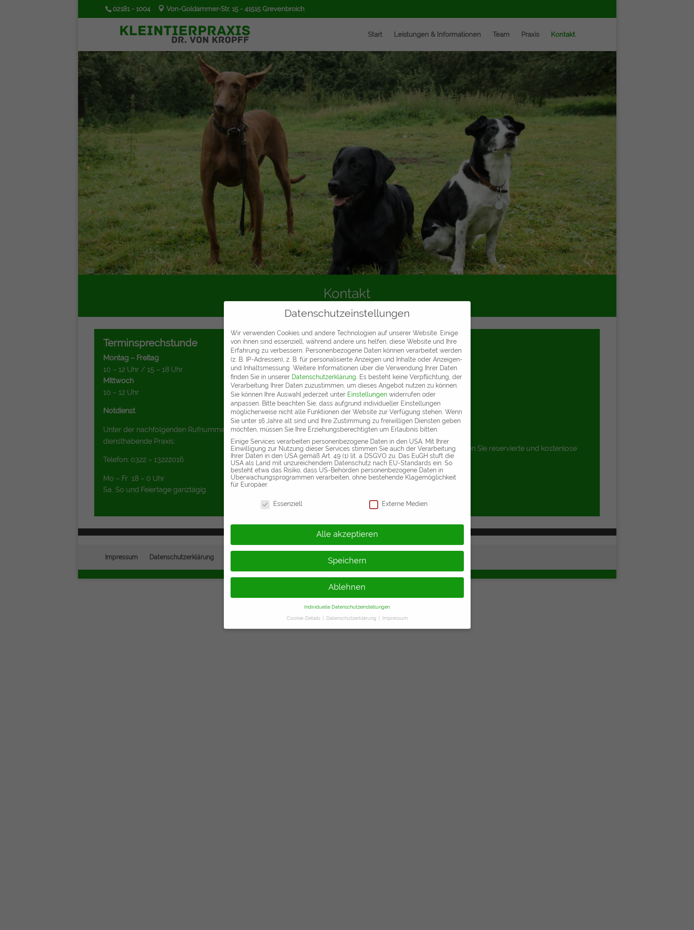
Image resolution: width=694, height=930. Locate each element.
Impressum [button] (395, 612)
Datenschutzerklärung (324, 371)
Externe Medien (398, 498)
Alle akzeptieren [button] (347, 528)
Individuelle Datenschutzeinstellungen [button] (347, 601)
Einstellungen (367, 389)
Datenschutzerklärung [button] (352, 612)
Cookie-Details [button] (304, 612)
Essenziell (281, 498)
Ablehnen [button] (347, 581)
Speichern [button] (347, 555)
